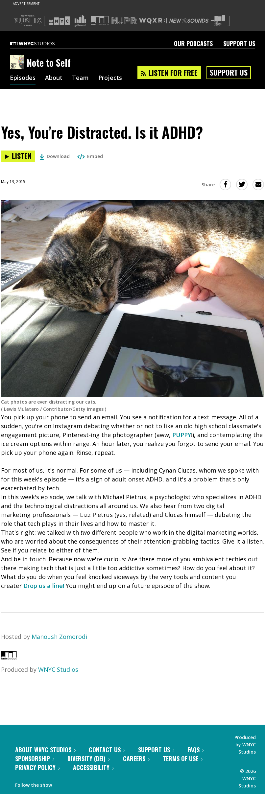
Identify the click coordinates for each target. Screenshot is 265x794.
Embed (90, 156)
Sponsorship (34, 758)
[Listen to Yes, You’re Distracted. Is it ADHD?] (18, 156)
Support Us (239, 43)
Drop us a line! (43, 586)
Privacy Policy (37, 767)
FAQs (195, 749)
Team (80, 78)
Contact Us (107, 749)
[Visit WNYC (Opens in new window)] (59, 20)
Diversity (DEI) (88, 758)
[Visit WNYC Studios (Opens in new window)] (100, 20)
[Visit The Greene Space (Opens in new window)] (218, 21)
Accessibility (93, 767)
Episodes (23, 78)
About (53, 78)
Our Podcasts (193, 43)
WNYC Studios (58, 669)
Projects (110, 78)
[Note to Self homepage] (18, 62)
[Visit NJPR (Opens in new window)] (124, 20)
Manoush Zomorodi (59, 637)
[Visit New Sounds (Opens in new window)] (188, 20)
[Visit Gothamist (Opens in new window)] (80, 21)
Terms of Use (183, 758)
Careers (136, 758)
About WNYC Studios (45, 749)
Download (55, 156)
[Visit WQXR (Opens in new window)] (153, 21)
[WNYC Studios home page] (40, 43)
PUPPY (181, 435)
